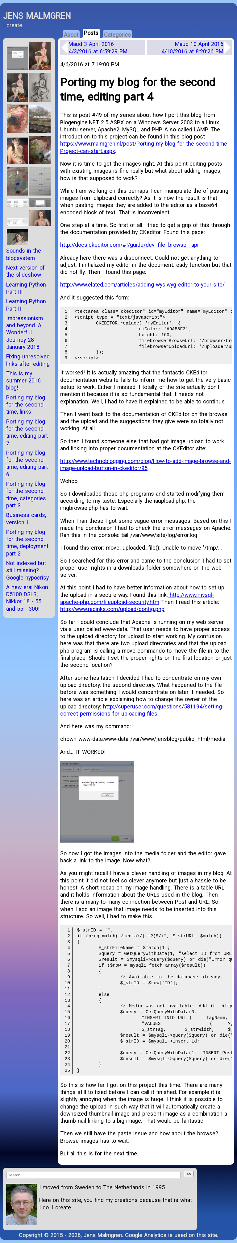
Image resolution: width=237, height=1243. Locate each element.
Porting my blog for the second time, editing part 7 (27, 432)
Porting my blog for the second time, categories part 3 (26, 495)
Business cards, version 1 (26, 518)
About (71, 34)
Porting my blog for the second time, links (25, 404)
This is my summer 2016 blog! (23, 380)
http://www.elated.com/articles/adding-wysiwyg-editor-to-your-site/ (142, 284)
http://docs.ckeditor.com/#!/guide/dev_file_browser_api (129, 245)
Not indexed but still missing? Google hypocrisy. (28, 570)
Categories (117, 34)
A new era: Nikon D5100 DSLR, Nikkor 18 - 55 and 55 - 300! (27, 598)
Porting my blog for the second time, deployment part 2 (27, 543)
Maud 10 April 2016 (192, 47)
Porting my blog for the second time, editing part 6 (27, 463)
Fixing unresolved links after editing (28, 360)
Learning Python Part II (26, 305)
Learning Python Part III (26, 288)
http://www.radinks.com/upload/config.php (112, 609)
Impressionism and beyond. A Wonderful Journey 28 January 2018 (24, 332)
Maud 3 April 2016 (98, 47)
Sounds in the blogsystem (23, 254)
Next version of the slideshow (25, 271)
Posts (91, 33)
